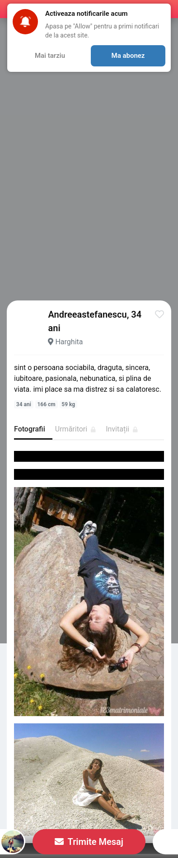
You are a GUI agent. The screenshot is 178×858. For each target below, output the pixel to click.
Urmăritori (75, 429)
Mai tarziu (50, 56)
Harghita (69, 342)
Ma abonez (128, 56)
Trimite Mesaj (89, 841)
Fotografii (29, 429)
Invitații (122, 429)
